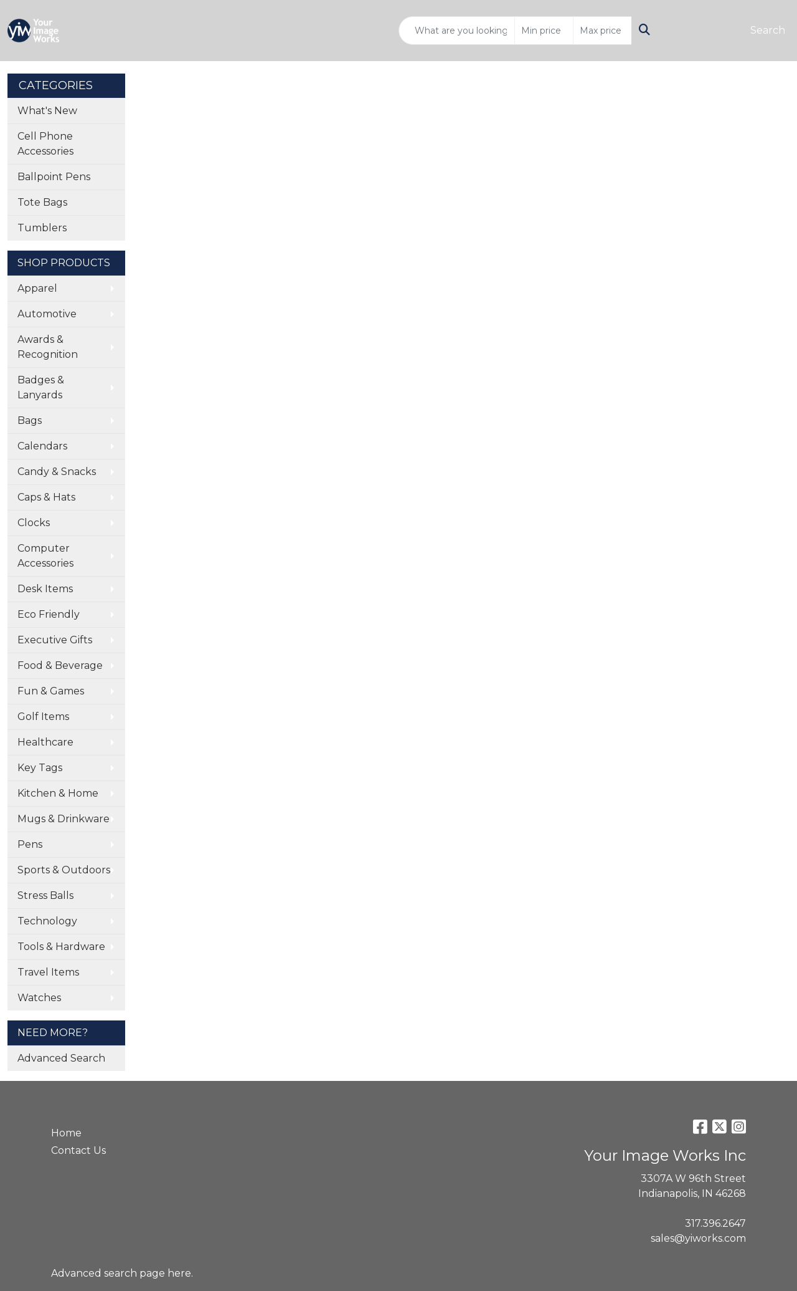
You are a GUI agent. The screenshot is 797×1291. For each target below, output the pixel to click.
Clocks (33, 523)
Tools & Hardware (61, 947)
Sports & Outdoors (63, 870)
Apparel (37, 288)
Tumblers (42, 228)
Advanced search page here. (122, 1273)
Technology (47, 921)
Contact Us (78, 1150)
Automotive (47, 314)
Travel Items (48, 972)
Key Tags (39, 768)
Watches (39, 998)
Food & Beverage (60, 665)
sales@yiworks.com (698, 1238)
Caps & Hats (46, 497)
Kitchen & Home (57, 793)
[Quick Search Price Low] (543, 30)
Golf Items (43, 716)
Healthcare (45, 742)
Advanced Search (61, 1058)
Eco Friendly (48, 614)
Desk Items (45, 589)
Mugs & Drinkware (63, 819)
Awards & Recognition (47, 347)
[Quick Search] (456, 30)
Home (66, 1133)
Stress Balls (45, 895)
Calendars (42, 446)
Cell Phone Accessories (45, 143)
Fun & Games (50, 691)
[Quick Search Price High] (602, 30)
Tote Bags (42, 202)
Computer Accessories (45, 555)
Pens (29, 844)
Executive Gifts (54, 640)
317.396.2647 (715, 1223)
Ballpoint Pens (53, 177)
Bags (29, 420)
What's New (47, 111)
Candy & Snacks (56, 472)
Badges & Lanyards (40, 387)
